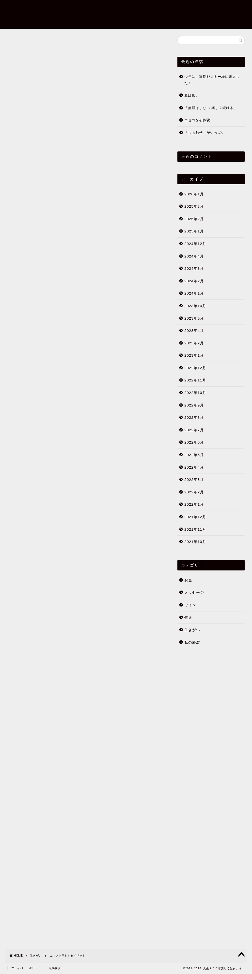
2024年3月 (194, 269)
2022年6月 (194, 442)
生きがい (15, 43)
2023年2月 (194, 343)
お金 (188, 580)
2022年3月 (194, 480)
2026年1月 (194, 194)
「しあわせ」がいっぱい (204, 133)
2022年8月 (194, 418)
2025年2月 (194, 219)
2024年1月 (194, 293)
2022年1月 (194, 504)
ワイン (190, 605)
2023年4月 (194, 331)
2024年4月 (194, 256)
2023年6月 (194, 318)
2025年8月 (194, 206)
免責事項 (54, 968)
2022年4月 (194, 467)
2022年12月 (195, 368)
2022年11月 (195, 380)
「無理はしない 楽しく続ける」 (210, 108)
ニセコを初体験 (197, 120)
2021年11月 (195, 529)
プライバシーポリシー (26, 968)
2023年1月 (194, 355)
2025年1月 (194, 231)
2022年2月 (194, 492)
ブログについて (213, 2)
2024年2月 (194, 281)
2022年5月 (194, 455)
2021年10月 (195, 542)
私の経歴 (192, 642)
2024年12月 (195, 244)
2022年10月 (195, 393)
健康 (188, 617)
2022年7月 (194, 430)
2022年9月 (194, 405)
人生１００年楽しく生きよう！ (20, 14)
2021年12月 (195, 517)
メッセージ (194, 593)
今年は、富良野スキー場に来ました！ (212, 80)
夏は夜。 (191, 95)
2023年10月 (195, 306)
